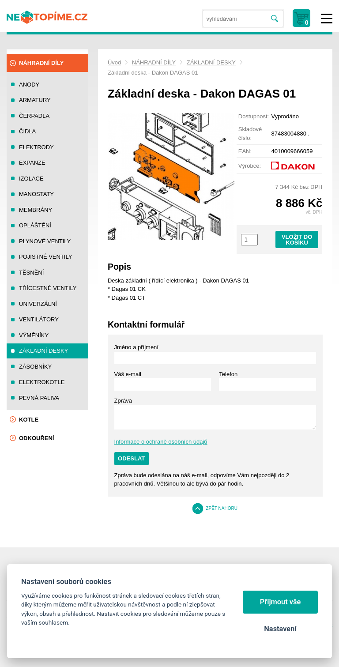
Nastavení (280, 629)
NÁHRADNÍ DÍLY (154, 62)
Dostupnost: (253, 116)
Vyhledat (274, 18)
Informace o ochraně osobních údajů (160, 441)
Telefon (228, 374)
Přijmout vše (280, 602)
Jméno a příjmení (136, 347)
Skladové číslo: (250, 133)
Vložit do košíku (297, 240)
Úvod (114, 62)
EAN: (245, 151)
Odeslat (131, 458)
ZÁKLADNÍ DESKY (211, 62)
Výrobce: (249, 165)
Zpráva (123, 400)
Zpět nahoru (221, 508)
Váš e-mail (127, 374)
